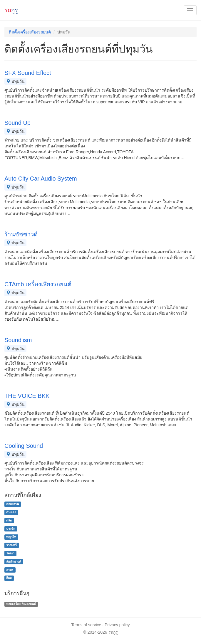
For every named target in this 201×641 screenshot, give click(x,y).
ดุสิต (9, 520)
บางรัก (10, 528)
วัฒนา (10, 553)
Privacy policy (117, 625)
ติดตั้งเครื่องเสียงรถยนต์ (30, 32)
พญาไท (11, 537)
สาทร (10, 569)
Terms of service (86, 625)
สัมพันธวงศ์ (13, 561)
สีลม (9, 578)
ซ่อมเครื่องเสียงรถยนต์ (21, 604)
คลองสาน (12, 504)
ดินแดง (11, 512)
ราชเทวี (11, 545)
